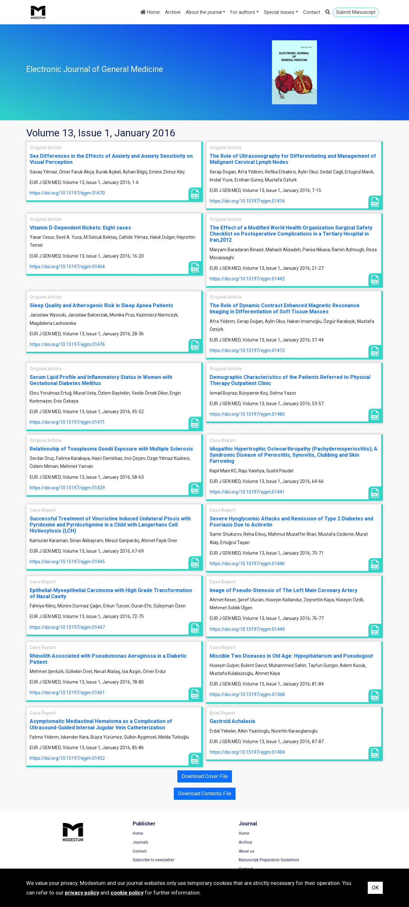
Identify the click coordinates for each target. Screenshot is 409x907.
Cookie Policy (315, 851)
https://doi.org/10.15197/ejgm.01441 (247, 491)
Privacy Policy (315, 842)
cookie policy (127, 892)
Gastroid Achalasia (232, 721)
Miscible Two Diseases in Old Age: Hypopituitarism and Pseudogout (291, 656)
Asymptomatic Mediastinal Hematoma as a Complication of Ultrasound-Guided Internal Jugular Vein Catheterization (101, 724)
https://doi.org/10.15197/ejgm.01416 (247, 201)
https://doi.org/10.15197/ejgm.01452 (67, 758)
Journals (126, 842)
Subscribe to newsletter (139, 860)
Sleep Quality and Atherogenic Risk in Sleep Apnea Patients (101, 305)
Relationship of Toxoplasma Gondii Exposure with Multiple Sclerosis (111, 449)
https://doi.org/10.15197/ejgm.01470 (67, 193)
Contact (311, 12)
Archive (173, 12)
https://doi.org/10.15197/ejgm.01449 (247, 629)
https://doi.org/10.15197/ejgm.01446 (247, 563)
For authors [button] (242, 12)
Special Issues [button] (279, 12)
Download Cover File (204, 776)
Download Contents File (204, 794)
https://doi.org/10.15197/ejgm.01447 (67, 627)
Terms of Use (315, 834)
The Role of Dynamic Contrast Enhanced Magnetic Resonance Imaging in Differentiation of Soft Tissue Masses (284, 308)
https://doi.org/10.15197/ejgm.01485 (247, 414)
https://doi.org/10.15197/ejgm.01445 (67, 561)
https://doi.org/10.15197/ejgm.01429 (67, 487)
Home (150, 12)
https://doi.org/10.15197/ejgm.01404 (247, 752)
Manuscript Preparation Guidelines (241, 860)
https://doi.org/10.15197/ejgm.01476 (67, 344)
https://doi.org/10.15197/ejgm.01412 (247, 350)
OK (375, 888)
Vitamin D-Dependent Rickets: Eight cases (80, 228)
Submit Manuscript (355, 12)
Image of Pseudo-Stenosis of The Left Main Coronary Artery (283, 590)
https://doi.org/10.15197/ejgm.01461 (67, 692)
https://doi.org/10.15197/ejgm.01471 (67, 422)
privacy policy (82, 892)
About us (219, 851)
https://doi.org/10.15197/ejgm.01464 (67, 266)
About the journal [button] (204, 12)
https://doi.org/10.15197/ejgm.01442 (247, 278)
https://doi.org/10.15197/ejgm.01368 (247, 694)
